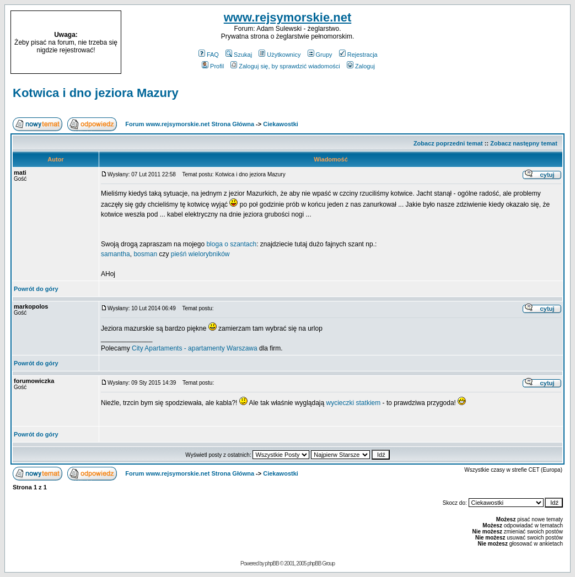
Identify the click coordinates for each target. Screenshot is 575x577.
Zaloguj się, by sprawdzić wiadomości (285, 66)
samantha (115, 254)
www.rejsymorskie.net (288, 17)
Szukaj (238, 54)
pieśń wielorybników (200, 254)
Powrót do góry (36, 288)
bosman (146, 254)
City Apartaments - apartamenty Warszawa (194, 348)
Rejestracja (358, 54)
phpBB (272, 563)
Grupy (320, 54)
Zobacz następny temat (523, 143)
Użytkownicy (279, 54)
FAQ (208, 54)
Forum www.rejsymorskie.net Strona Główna (189, 124)
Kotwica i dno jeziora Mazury (96, 93)
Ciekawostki (280, 124)
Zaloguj (361, 66)
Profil (213, 66)
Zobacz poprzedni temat (448, 143)
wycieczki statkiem (353, 403)
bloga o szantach (231, 244)
